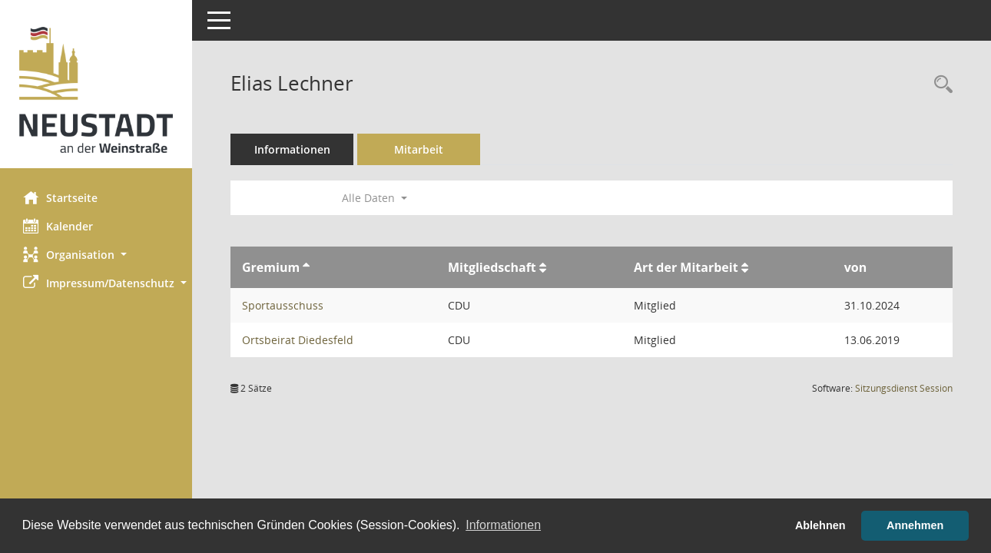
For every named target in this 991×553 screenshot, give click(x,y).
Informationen (292, 149)
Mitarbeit (418, 149)
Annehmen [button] (915, 525)
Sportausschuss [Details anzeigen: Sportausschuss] (282, 305)
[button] (96, 254)
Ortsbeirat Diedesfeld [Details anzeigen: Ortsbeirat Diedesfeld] (297, 340)
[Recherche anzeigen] (939, 85)
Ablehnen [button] (820, 525)
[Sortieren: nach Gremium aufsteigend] (306, 267)
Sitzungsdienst (904, 388)
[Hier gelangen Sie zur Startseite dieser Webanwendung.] (96, 90)
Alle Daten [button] (374, 197)
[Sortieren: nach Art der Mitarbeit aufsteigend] (744, 267)
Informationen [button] (503, 524)
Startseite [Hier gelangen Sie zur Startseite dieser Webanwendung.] (60, 197)
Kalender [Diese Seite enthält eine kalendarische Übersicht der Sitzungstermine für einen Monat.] (58, 225)
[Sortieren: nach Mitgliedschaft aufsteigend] (542, 267)
